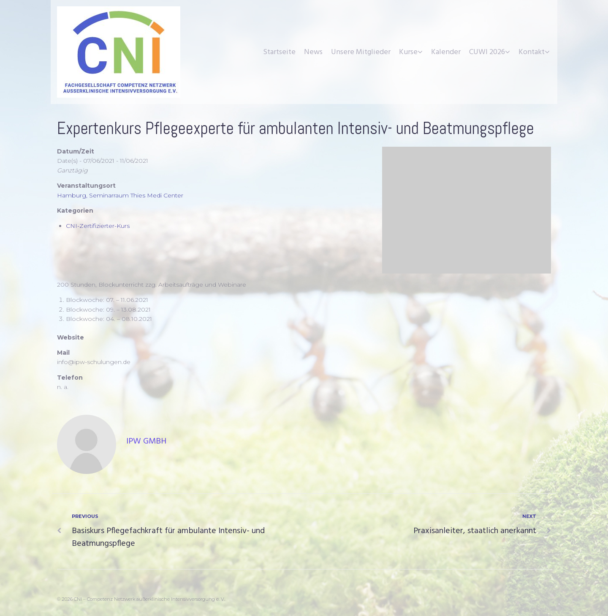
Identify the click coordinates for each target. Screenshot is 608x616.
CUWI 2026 (487, 52)
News (313, 52)
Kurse (408, 52)
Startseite (279, 52)
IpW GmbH (146, 441)
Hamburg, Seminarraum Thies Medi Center (120, 195)
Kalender (446, 52)
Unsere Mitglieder (361, 52)
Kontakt (531, 52)
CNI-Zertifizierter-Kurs (98, 226)
